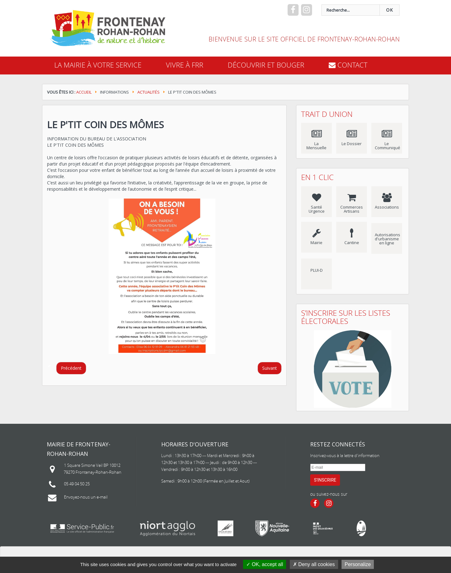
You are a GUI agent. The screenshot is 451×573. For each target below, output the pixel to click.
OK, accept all (264, 564)
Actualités (148, 92)
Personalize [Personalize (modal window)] (358, 564)
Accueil (84, 92)
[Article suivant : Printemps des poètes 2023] (269, 368)
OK (389, 10)
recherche (204, 4)
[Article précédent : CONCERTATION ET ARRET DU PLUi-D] (71, 368)
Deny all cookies (314, 564)
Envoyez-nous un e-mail (86, 497)
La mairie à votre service (97, 64)
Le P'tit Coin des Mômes (105, 124)
